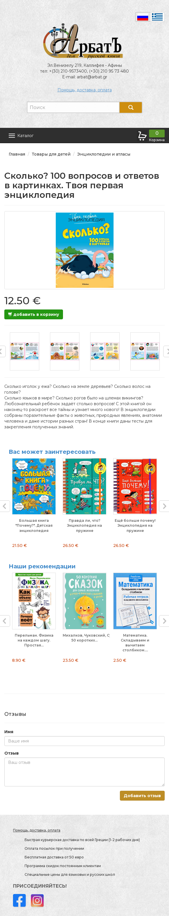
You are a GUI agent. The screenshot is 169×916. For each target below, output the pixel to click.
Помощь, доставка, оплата (84, 90)
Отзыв (11, 753)
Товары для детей (51, 154)
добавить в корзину (33, 314)
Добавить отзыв (142, 795)
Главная (17, 154)
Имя (8, 731)
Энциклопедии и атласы (103, 154)
